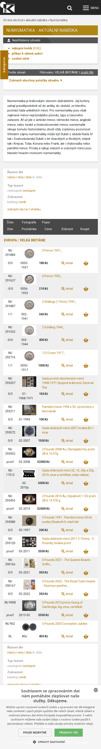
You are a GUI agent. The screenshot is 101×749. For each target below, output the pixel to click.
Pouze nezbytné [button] (35, 732)
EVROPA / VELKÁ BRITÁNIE (24, 240)
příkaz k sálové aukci (27, 53)
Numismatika (58, 20)
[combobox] (96, 690)
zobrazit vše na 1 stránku (24, 209)
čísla (28, 177)
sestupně (29, 190)
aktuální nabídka (36, 20)
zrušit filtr (87, 72)
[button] (50, 742)
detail (69, 263)
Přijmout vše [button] (68, 732)
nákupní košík (22, 48)
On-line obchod (13, 20)
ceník (22, 202)
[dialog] (50, 717)
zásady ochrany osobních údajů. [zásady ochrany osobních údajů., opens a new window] (74, 723)
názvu (11, 177)
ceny (20, 177)
